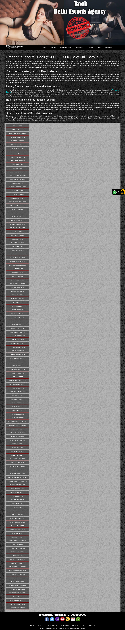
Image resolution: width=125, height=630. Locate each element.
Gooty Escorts (17, 231)
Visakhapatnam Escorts (17, 585)
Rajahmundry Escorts (17, 473)
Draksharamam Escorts (17, 202)
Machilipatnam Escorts (17, 328)
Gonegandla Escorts (17, 228)
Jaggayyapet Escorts (17, 261)
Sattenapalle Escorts (17, 518)
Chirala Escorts (17, 190)
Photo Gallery (79, 47)
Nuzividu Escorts (17, 406)
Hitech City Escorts (17, 254)
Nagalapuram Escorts (17, 362)
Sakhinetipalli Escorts (17, 511)
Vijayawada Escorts (17, 578)
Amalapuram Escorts (17, 137)
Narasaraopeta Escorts (17, 380)
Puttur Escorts (17, 470)
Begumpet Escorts (17, 168)
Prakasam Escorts (17, 451)
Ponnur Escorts (17, 447)
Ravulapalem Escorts (17, 485)
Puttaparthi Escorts (17, 466)
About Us (53, 47)
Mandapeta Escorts (17, 343)
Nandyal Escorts (17, 377)
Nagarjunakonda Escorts (17, 369)
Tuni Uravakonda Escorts (17, 567)
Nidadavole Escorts (17, 399)
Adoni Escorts (17, 126)
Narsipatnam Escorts (17, 391)
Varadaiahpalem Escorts (17, 570)
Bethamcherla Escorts (17, 172)
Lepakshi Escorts (17, 317)
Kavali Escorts (17, 295)
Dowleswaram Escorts (17, 198)
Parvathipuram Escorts (17, 425)
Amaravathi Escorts (17, 141)
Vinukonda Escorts (17, 581)
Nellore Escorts (17, 395)
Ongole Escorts (17, 410)
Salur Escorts (17, 514)
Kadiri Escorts (17, 276)
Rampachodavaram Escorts (17, 481)
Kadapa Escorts (17, 269)
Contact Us (108, 47)
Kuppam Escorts (17, 310)
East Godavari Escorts (17, 205)
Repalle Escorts (17, 503)
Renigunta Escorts (17, 500)
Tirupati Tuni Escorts (17, 559)
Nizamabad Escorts (17, 403)
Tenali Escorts (17, 544)
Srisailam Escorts (17, 533)
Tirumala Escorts (17, 552)
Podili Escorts (17, 444)
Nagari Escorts (17, 365)
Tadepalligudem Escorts (17, 540)
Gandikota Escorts (17, 220)
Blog (99, 47)
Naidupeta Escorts (17, 373)
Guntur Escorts (17, 246)
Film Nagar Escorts (17, 213)
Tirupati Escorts (17, 555)
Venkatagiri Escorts (17, 574)
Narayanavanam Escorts (17, 384)
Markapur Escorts (17, 351)
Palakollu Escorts (17, 414)
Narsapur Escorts (17, 388)
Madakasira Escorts (17, 332)
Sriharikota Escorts (17, 522)
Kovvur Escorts (17, 302)
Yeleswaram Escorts (17, 600)
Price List (90, 47)
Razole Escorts (17, 496)
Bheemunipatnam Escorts (17, 175)
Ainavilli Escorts (17, 129)
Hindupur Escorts (17, 250)
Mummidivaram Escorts (17, 358)
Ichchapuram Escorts (17, 257)
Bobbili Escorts (17, 183)
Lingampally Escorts (17, 321)
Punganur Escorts (17, 462)
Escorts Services (65, 47)
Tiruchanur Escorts (17, 548)
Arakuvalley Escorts (17, 157)
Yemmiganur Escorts (17, 604)
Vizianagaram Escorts (17, 589)
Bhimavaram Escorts (17, 179)
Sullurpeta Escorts (17, 537)
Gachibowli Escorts (17, 216)
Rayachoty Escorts (17, 488)
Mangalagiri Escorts (17, 347)
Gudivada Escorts (17, 235)
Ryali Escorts (17, 507)
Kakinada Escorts (17, 280)
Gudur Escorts (17, 239)
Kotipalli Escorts (17, 298)
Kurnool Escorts (17, 313)
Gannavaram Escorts (17, 224)
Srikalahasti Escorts (17, 529)
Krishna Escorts (17, 306)
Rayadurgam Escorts (17, 492)
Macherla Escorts (17, 324)
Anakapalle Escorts (17, 144)
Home (44, 47)
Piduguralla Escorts (17, 432)
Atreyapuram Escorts (17, 161)
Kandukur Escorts (17, 287)
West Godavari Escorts (17, 593)
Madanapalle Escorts (17, 336)
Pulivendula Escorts (17, 459)
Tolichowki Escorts (17, 563)
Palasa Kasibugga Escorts (17, 421)
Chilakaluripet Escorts (17, 187)
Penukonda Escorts (17, 429)
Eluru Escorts (17, 209)
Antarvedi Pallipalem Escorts (17, 152)
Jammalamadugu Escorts (17, 265)
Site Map (82, 628)
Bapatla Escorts (17, 164)
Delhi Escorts (75, 628)
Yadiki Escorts (17, 596)
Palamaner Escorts (17, 418)
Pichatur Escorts (17, 436)
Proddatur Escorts (17, 455)
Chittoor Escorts (17, 194)
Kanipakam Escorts (17, 291)
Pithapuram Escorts (17, 440)
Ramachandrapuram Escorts (17, 477)
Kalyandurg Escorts (17, 283)
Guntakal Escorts (17, 242)
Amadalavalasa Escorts (17, 133)
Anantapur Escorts (17, 148)
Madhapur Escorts (17, 339)
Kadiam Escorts (17, 272)
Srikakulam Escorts (18, 526)
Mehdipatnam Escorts (17, 354)
